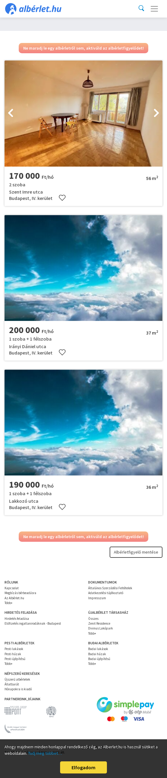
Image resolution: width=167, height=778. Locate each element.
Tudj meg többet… (45, 753)
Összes (93, 618)
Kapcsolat (12, 588)
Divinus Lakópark (100, 628)
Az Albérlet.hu (14, 598)
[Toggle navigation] (154, 9)
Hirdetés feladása (17, 618)
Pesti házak (13, 654)
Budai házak (97, 654)
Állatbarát (12, 684)
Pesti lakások (14, 649)
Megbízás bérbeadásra (20, 593)
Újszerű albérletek (17, 679)
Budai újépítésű (99, 659)
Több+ (8, 603)
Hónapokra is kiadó (18, 689)
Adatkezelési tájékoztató (105, 593)
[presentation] (11, 113)
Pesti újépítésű (15, 659)
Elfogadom (83, 767)
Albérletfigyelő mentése (136, 552)
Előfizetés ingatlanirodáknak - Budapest (33, 623)
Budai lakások (98, 649)
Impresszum (97, 598)
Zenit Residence (99, 623)
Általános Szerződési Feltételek (110, 588)
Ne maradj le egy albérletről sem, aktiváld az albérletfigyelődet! (83, 48)
